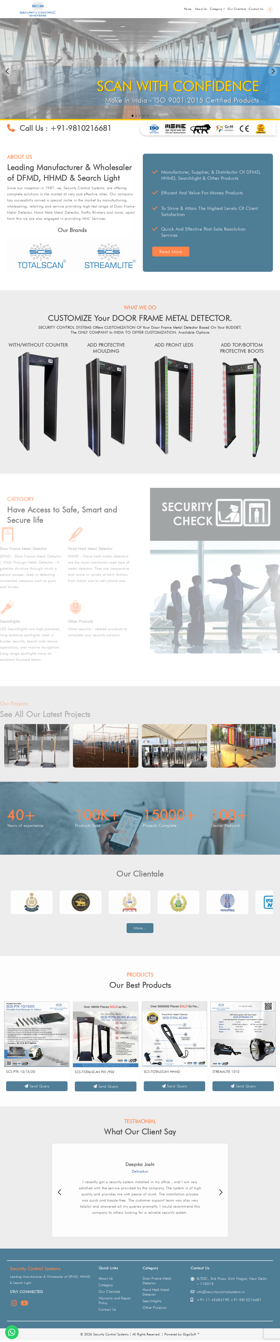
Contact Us (107, 1309)
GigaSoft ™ (191, 1334)
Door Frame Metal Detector (157, 1280)
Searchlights (152, 1301)
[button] (273, 71)
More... (140, 928)
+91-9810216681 (87, 128)
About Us (106, 1278)
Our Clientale (109, 1292)
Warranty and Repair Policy (115, 1300)
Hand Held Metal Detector (156, 1292)
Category (106, 1285)
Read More (177, 251)
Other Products (155, 1308)
